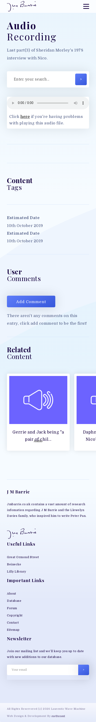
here (25, 116)
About (11, 593)
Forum (12, 608)
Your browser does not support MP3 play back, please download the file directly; (48, 103)
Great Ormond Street (23, 557)
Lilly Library (16, 571)
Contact (13, 622)
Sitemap (13, 629)
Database (14, 600)
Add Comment (31, 302)
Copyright (15, 615)
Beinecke (14, 564)
